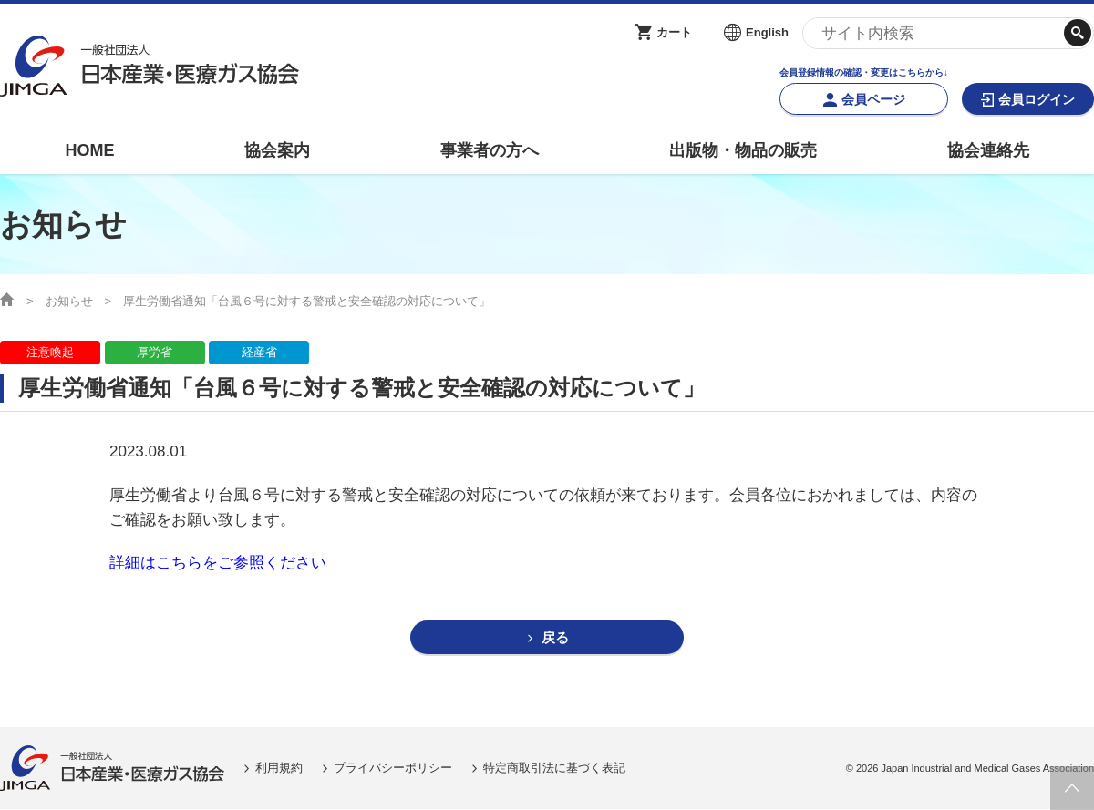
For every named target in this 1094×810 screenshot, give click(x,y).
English (767, 32)
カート (674, 32)
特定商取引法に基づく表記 (554, 768)
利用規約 (279, 768)
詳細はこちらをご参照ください (217, 562)
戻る (555, 638)
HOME (89, 150)
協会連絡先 (988, 150)
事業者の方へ (489, 150)
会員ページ (873, 99)
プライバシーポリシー (393, 768)
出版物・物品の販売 (743, 150)
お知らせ (69, 301)
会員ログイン (1036, 99)
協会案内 (277, 150)
